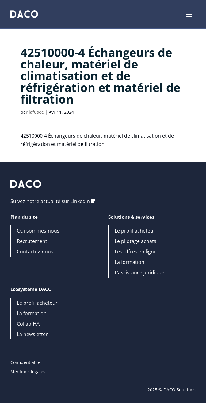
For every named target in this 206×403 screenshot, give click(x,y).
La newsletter (32, 334)
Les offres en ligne (136, 252)
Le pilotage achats (135, 241)
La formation (129, 262)
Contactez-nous (35, 252)
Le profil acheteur (135, 231)
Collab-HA (28, 324)
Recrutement (32, 241)
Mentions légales (27, 372)
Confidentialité (25, 362)
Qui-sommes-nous (38, 231)
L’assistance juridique (139, 273)
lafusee (36, 112)
